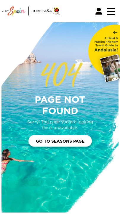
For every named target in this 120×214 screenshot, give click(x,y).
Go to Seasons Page (60, 141)
